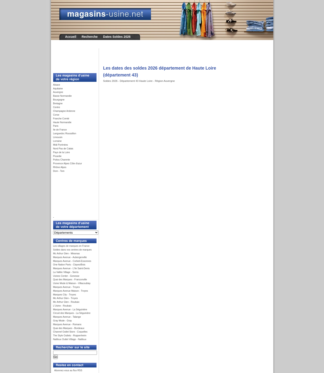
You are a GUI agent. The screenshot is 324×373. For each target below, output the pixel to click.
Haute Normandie (62, 122)
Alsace (56, 84)
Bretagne (58, 103)
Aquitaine (58, 88)
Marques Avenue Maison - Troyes (70, 290)
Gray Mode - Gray (62, 320)
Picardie (57, 156)
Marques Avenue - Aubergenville (70, 257)
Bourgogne (59, 99)
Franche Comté (61, 118)
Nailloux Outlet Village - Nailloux (70, 339)
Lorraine (57, 141)
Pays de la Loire (61, 152)
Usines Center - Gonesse (66, 276)
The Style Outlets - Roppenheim (70, 335)
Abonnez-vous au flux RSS (68, 370)
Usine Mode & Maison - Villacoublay (72, 283)
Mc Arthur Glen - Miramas (66, 253)
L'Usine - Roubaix (62, 305)
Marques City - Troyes (64, 294)
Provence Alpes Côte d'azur (67, 163)
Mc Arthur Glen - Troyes (65, 298)
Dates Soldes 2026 (117, 36)
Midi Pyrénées (60, 144)
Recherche (90, 36)
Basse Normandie (62, 95)
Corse (56, 114)
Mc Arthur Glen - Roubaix (66, 302)
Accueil (70, 36)
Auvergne (58, 92)
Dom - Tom (58, 171)
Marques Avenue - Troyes (66, 287)
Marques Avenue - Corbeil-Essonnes (72, 261)
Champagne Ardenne (64, 111)
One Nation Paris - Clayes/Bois (69, 264)
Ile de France (60, 129)
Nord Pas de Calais (63, 148)
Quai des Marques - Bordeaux (69, 328)
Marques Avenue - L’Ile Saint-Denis (71, 268)
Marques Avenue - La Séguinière (70, 309)
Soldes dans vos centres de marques (72, 249)
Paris (55, 125)
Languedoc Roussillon (64, 133)
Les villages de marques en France (71, 246)
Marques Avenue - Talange (67, 316)
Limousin (57, 137)
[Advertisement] (73, 58)
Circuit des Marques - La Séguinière (72, 313)
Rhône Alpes (59, 167)
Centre (56, 107)
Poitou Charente (61, 159)
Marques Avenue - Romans (67, 324)
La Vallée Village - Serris (66, 272)
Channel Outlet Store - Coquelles (70, 331)
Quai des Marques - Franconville (70, 279)
